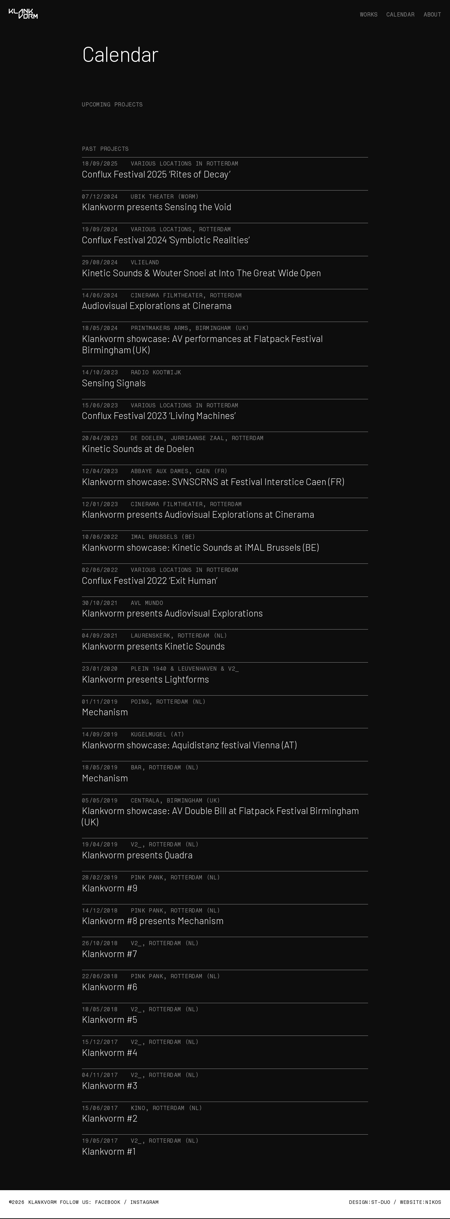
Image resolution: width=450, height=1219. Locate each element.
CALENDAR (400, 14)
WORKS (369, 14)
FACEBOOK (106, 1203)
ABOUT (432, 14)
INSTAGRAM (144, 1203)
